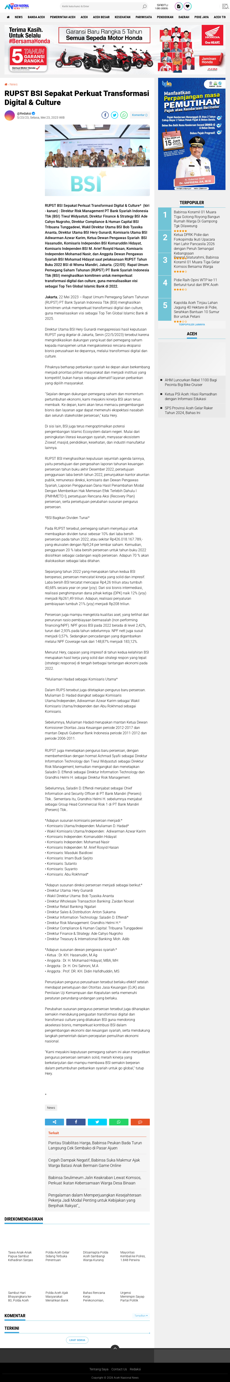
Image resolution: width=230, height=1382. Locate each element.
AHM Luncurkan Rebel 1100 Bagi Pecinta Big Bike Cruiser (191, 382)
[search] (104, 6)
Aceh (84, 17)
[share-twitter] (114, 115)
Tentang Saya (98, 1369)
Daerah (184, 17)
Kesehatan (122, 17)
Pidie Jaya (202, 17)
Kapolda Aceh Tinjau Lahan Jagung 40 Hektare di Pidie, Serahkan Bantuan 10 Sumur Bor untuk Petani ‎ (196, 310)
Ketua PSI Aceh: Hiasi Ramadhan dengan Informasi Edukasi (191, 396)
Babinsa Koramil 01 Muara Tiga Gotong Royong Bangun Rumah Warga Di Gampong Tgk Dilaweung (197, 219)
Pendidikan (165, 17)
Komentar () (140, 115)
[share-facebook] (105, 115)
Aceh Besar (101, 17)
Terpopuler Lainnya (192, 324)
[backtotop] (115, 1349)
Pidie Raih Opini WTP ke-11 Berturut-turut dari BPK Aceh (196, 282)
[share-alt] (54, 1122)
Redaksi (135, 1369)
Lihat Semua (77, 1340)
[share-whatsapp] (124, 115)
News (19, 17)
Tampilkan (141, 1315)
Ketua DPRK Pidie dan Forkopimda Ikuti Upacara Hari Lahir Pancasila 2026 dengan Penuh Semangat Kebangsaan (194, 244)
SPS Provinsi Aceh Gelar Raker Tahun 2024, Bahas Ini (189, 410)
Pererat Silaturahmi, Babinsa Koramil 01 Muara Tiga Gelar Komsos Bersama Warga (197, 262)
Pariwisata (144, 17)
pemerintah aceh (62, 17)
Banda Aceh (36, 17)
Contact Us (119, 1369)
